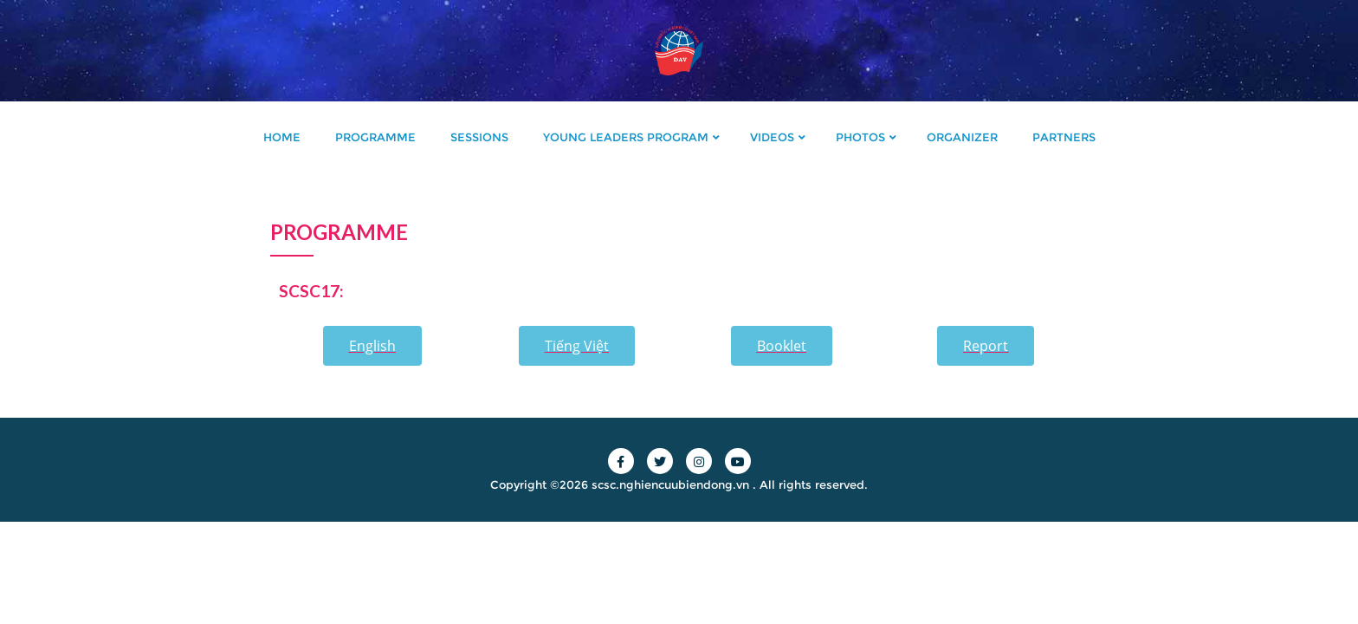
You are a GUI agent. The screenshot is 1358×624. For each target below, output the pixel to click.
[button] (372, 346)
